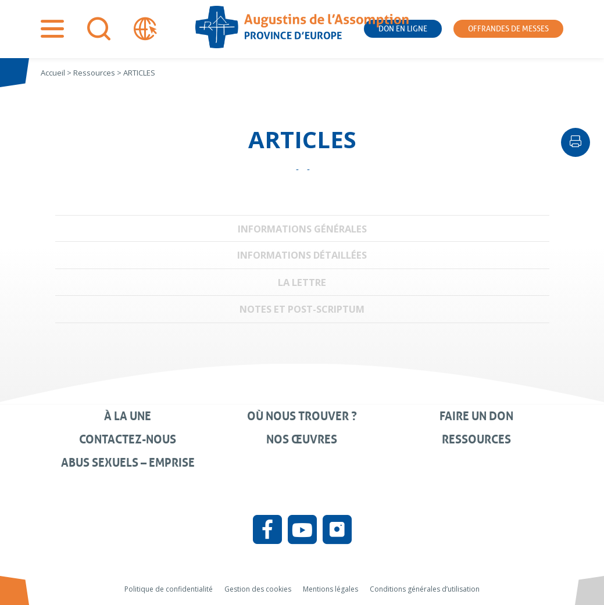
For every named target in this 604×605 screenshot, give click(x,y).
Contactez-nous (127, 439)
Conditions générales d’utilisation (425, 589)
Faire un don (476, 416)
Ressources (476, 439)
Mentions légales (330, 589)
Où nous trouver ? (302, 416)
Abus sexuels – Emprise (128, 463)
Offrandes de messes (508, 28)
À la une (127, 416)
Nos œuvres (301, 439)
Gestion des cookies (257, 589)
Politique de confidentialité (168, 589)
